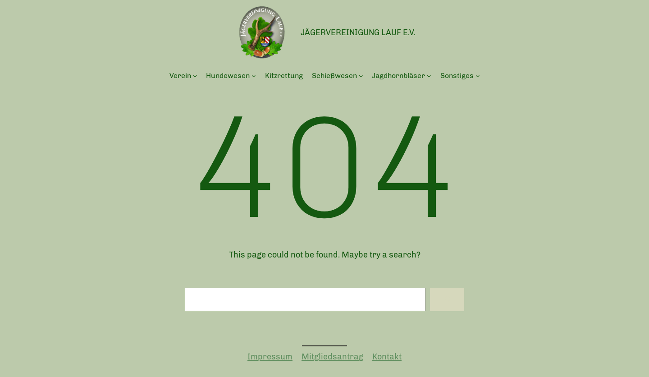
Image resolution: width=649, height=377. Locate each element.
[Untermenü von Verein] (195, 76)
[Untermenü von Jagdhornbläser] (429, 76)
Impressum (270, 357)
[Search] (447, 299)
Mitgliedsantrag (332, 357)
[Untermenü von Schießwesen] (361, 76)
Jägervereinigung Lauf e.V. (358, 32)
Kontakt (387, 357)
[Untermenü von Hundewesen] (253, 76)
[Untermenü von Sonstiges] (477, 76)
